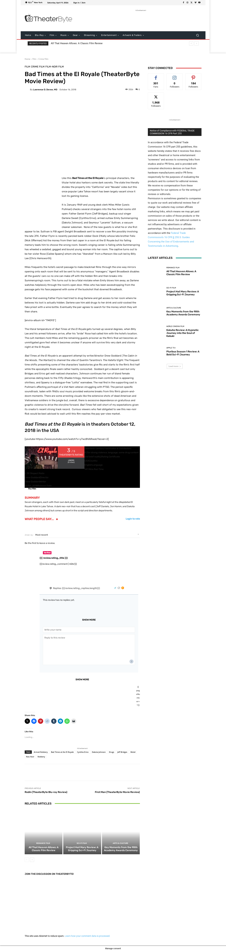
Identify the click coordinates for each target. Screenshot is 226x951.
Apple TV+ (171, 348)
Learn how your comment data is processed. (87, 936)
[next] (196, 43)
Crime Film (43, 59)
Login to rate (133, 519)
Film (34, 59)
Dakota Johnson (99, 752)
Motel (132, 752)
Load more (175, 366)
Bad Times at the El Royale (62, 752)
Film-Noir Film (54, 66)
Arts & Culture (120, 843)
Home (27, 59)
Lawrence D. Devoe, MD (45, 89)
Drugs (111, 752)
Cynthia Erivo (83, 752)
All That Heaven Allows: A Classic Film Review (76, 43)
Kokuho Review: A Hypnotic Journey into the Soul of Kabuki (182, 333)
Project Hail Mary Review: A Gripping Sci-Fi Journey (82, 849)
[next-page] (32, 860)
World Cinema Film (175, 326)
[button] (197, 35)
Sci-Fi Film (82, 843)
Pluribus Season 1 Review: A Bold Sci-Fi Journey (182, 353)
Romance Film (43, 843)
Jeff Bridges (122, 752)
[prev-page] (27, 860)
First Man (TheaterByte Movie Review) (117, 791)
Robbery (41, 756)
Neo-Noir (30, 756)
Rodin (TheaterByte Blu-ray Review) (46, 791)
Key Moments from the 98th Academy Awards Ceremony (121, 849)
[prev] (191, 43)
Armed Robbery (41, 752)
